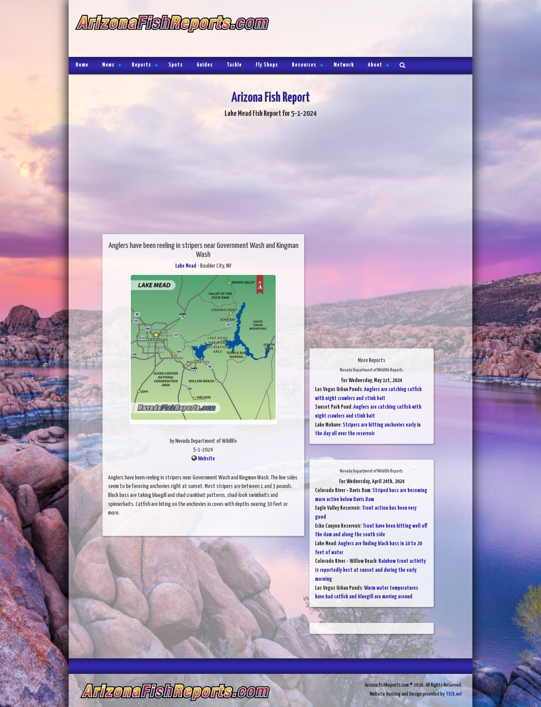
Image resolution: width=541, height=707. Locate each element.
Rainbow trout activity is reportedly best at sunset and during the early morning (370, 570)
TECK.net (454, 694)
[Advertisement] (368, 29)
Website (206, 459)
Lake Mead (185, 266)
